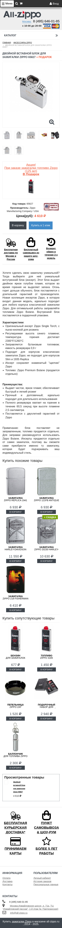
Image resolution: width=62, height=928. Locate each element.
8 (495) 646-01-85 (46, 21)
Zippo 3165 (46, 656)
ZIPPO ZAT (15, 705)
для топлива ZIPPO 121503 (15, 756)
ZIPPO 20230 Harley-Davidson (46, 549)
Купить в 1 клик (40, 225)
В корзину (18, 225)
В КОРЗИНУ (15, 512)
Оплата (6, 878)
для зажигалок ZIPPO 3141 (15, 657)
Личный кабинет (42, 878)
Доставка (7, 881)
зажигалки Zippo (22, 921)
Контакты (7, 884)
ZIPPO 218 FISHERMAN (15, 597)
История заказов (42, 881)
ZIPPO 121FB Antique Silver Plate (46, 500)
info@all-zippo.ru (18, 913)
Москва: (26, 21)
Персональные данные (46, 884)
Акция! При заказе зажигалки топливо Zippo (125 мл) (31, 169)
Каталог (31, 35)
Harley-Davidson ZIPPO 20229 (15, 549)
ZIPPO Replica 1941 (15, 499)
